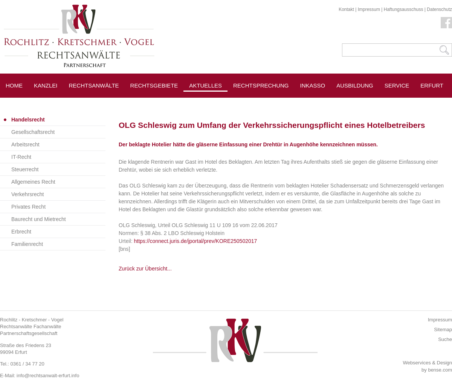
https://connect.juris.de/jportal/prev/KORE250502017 (195, 241)
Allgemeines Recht (33, 182)
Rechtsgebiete (154, 85)
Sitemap (443, 329)
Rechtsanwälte (94, 85)
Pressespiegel (256, 102)
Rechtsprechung (261, 85)
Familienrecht (27, 244)
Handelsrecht (28, 120)
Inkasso (312, 85)
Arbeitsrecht (25, 144)
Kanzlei (46, 85)
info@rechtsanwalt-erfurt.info (48, 375)
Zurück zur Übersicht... (145, 269)
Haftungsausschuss (403, 9)
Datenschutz (439, 9)
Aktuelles (205, 85)
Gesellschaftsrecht (33, 132)
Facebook (446, 22)
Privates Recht (28, 207)
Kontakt (346, 9)
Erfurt (431, 85)
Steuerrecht (24, 169)
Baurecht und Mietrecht (38, 219)
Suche (445, 339)
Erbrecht (21, 232)
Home (14, 85)
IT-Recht (21, 157)
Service (397, 85)
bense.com (440, 370)
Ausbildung (354, 85)
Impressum (369, 9)
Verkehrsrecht (27, 194)
